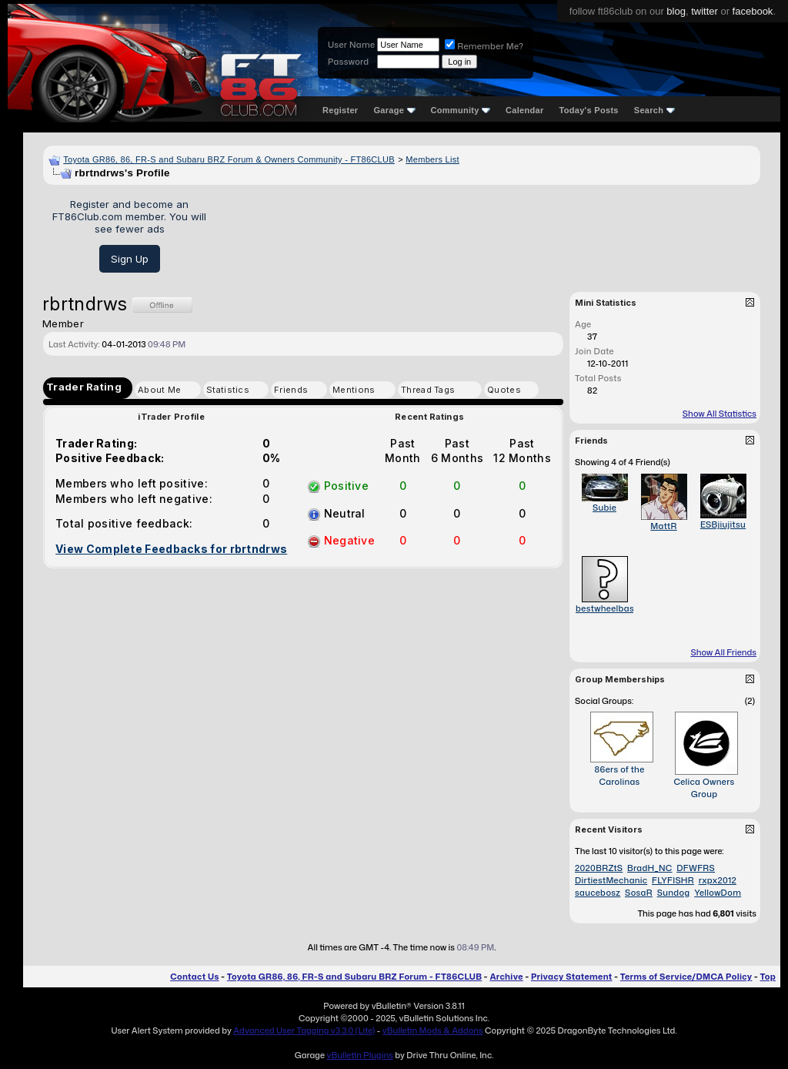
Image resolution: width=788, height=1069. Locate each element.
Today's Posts (589, 110)
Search (654, 110)
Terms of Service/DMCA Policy (686, 976)
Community (461, 110)
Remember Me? (484, 46)
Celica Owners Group (703, 788)
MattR (663, 526)
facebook (753, 11)
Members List (432, 159)
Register (340, 110)
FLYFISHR (673, 880)
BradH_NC (649, 868)
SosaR (639, 892)
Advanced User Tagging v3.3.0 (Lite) (304, 1030)
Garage (394, 110)
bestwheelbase (607, 608)
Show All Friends (723, 652)
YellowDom (717, 892)
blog (676, 11)
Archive (506, 976)
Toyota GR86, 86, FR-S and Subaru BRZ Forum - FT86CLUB (354, 976)
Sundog (673, 892)
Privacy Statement (572, 976)
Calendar (524, 110)
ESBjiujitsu (723, 524)
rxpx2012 (717, 880)
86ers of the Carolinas (619, 775)
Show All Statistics (719, 413)
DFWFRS (695, 868)
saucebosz (597, 892)
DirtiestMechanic (611, 880)
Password (348, 61)
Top (768, 976)
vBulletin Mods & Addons (432, 1030)
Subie (604, 507)
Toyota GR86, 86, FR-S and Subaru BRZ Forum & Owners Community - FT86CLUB (229, 159)
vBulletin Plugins (359, 1055)
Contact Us (194, 976)
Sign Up (130, 259)
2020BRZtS (599, 868)
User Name (351, 45)
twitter (704, 11)
